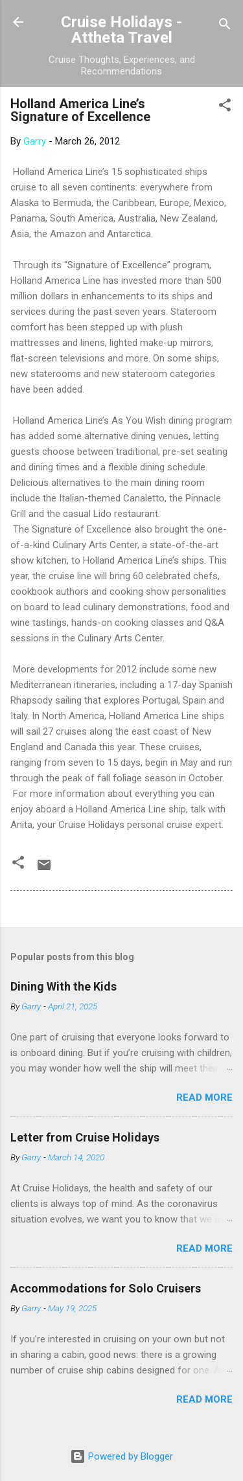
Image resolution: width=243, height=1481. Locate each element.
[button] (225, 107)
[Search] (225, 26)
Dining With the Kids (63, 986)
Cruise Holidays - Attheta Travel (121, 30)
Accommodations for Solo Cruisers (105, 1288)
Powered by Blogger (121, 1456)
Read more (204, 1097)
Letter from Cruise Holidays (84, 1137)
